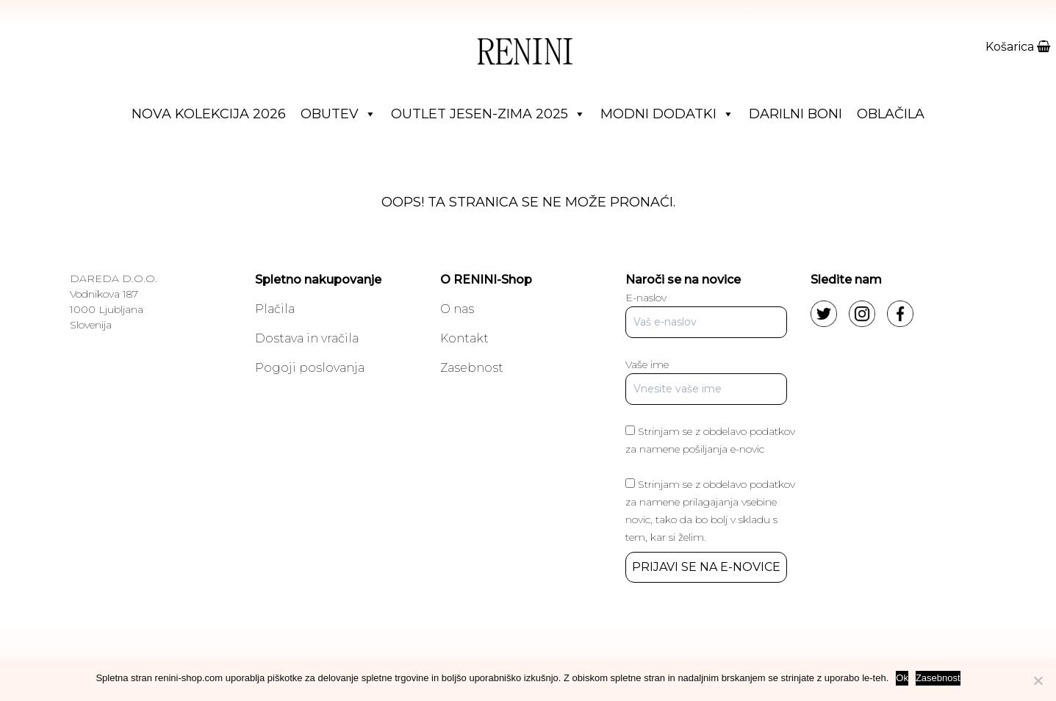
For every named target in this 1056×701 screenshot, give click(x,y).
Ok (902, 677)
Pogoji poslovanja (309, 368)
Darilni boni (795, 114)
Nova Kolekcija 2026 (209, 114)
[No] (1037, 680)
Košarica (1017, 47)
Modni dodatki (667, 114)
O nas (457, 309)
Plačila (275, 309)
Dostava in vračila (307, 338)
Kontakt (464, 338)
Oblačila (890, 114)
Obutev (338, 114)
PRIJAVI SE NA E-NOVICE (706, 567)
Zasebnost (471, 368)
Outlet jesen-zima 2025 (488, 114)
